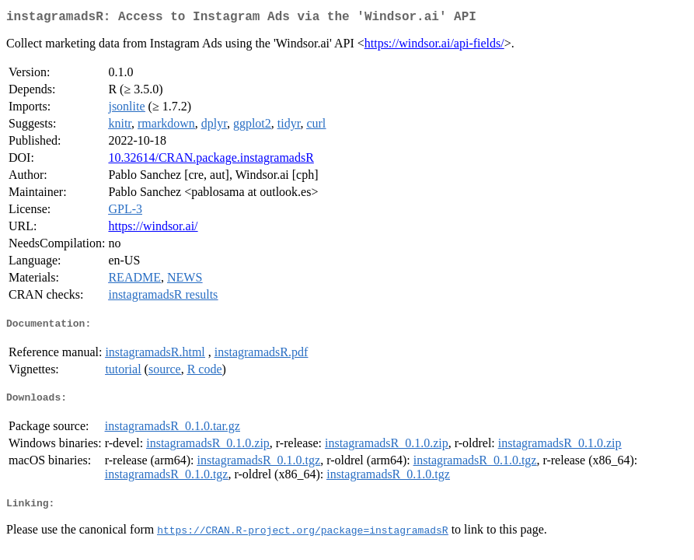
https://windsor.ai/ (152, 229)
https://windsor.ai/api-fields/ (434, 46)
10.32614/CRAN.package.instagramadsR (210, 160)
